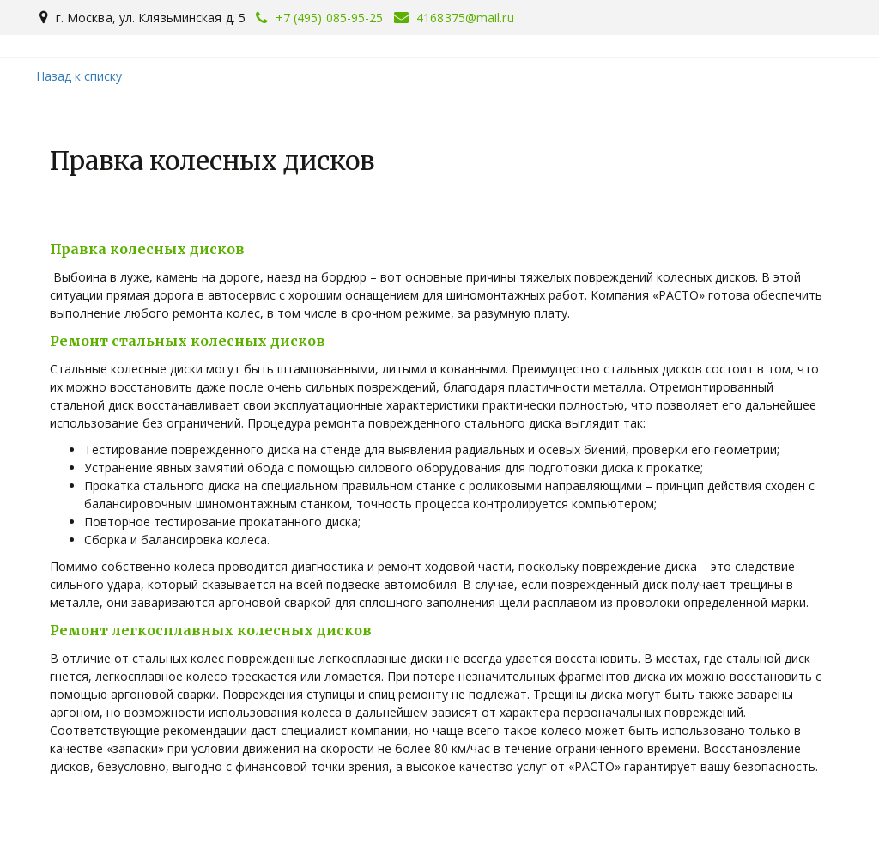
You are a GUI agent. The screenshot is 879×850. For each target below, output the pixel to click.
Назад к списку (79, 76)
